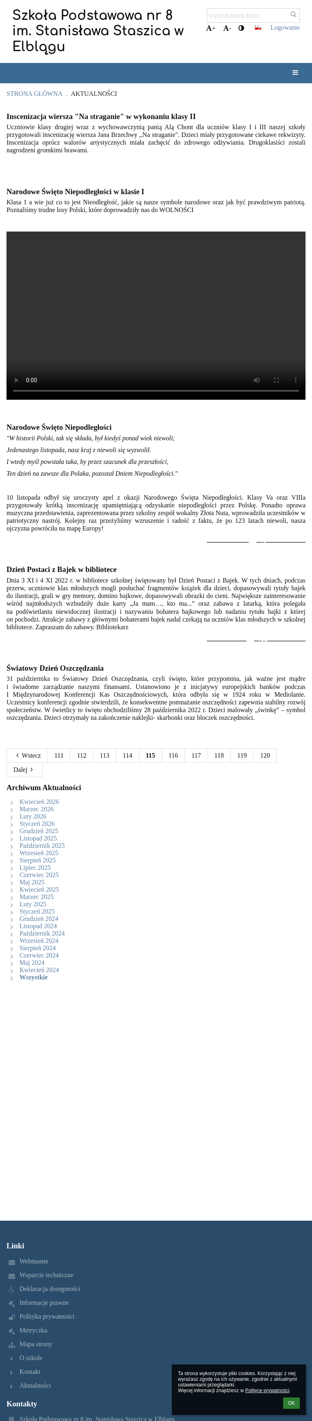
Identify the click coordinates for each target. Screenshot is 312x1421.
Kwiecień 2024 (39, 969)
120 (265, 755)
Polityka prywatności (47, 1316)
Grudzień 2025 (39, 830)
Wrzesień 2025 (39, 852)
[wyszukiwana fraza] (253, 15)
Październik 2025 (42, 845)
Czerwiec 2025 (39, 874)
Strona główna (34, 93)
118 (219, 755)
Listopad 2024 (38, 926)
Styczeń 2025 (37, 911)
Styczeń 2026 (37, 823)
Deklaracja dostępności (50, 1288)
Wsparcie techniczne (47, 1275)
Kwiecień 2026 (39, 801)
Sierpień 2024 (38, 947)
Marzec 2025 (37, 896)
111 (59, 755)
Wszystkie (34, 977)
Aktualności (94, 93)
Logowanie (285, 27)
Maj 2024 (32, 962)
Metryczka (33, 1330)
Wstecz (27, 755)
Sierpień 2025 (38, 860)
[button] (258, 27)
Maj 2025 (32, 882)
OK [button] (291, 1403)
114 (127, 755)
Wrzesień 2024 (39, 940)
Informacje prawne (44, 1302)
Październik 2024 (42, 933)
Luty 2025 (33, 904)
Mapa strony (36, 1344)
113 (104, 755)
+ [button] (211, 28)
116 (173, 755)
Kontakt (30, 1371)
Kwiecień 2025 (39, 889)
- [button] (227, 28)
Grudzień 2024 (39, 918)
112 (81, 755)
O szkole (31, 1357)
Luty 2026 (33, 816)
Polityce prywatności (267, 1390)
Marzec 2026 (37, 809)
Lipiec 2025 (35, 867)
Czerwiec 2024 (39, 955)
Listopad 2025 (38, 838)
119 (242, 755)
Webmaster (34, 1261)
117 (196, 755)
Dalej (24, 769)
